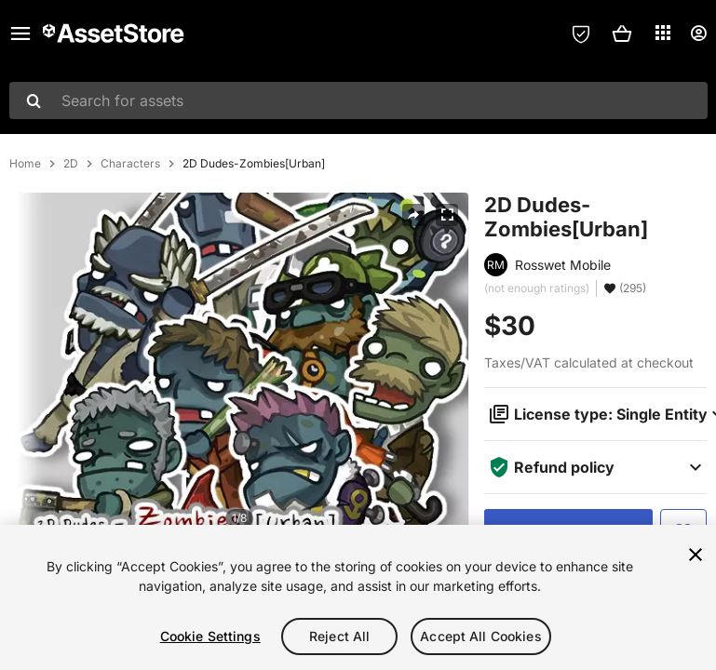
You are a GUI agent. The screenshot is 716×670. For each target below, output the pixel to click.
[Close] (695, 554)
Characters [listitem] (130, 163)
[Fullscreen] (447, 215)
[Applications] (663, 32)
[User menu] (698, 33)
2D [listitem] (70, 163)
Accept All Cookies (481, 636)
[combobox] (358, 100)
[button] (622, 33)
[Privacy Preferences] (581, 33)
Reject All (339, 636)
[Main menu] (20, 33)
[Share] (413, 215)
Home (25, 163)
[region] (358, 597)
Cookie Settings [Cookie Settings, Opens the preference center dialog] (210, 636)
